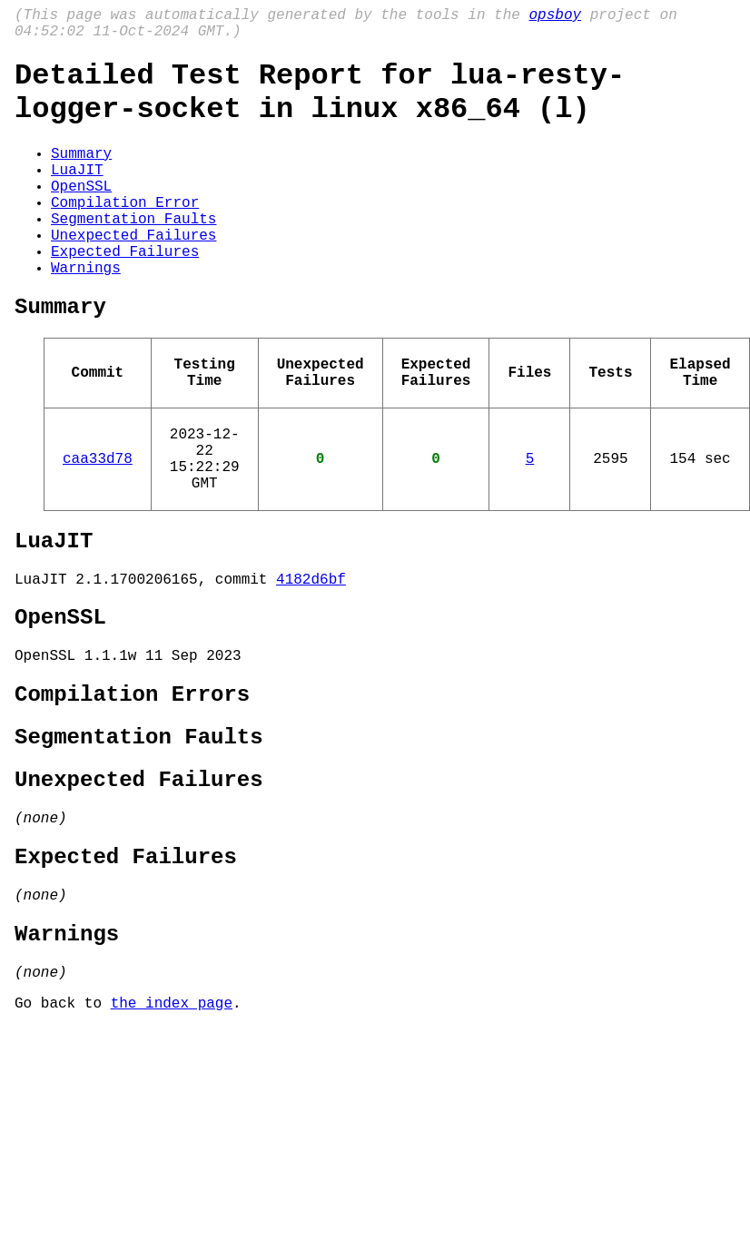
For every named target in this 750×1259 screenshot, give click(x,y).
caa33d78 (98, 526)
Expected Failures (125, 294)
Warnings (86, 314)
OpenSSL (81, 214)
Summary (81, 174)
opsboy (554, 17)
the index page (171, 1136)
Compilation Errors (132, 790)
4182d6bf (311, 662)
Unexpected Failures (133, 274)
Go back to (63, 1136)
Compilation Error (125, 234)
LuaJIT (77, 194)
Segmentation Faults (133, 254)
